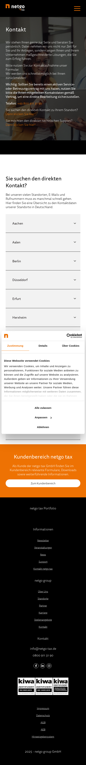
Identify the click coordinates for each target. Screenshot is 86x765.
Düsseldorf (20, 279)
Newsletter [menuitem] (43, 540)
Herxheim (19, 317)
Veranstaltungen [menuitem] (43, 547)
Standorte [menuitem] (43, 598)
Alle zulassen (43, 407)
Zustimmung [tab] (15, 345)
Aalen (16, 242)
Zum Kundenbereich (43, 483)
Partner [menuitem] (43, 606)
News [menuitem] (43, 555)
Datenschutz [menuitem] (43, 715)
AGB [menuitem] (43, 722)
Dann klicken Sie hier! (20, 113)
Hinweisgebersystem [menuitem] (43, 737)
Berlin (16, 261)
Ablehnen (43, 427)
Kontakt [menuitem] (43, 627)
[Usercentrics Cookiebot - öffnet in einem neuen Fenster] (66, 336)
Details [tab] (43, 345)
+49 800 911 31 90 (29, 103)
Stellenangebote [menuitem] (43, 620)
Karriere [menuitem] (43, 613)
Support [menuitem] (43, 562)
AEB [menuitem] (43, 729)
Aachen (17, 223)
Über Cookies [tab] (70, 345)
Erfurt (16, 298)
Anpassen (43, 417)
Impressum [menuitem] (43, 708)
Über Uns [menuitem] (43, 591)
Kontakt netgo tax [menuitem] (43, 569)
